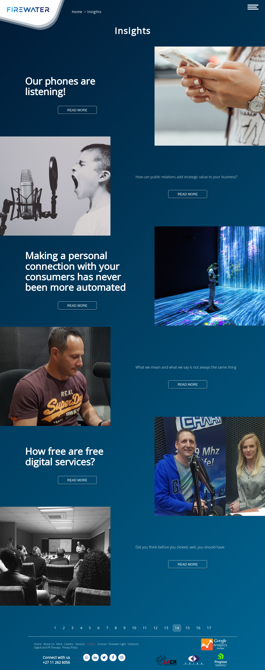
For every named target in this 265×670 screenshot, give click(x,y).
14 (177, 628)
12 (155, 628)
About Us (48, 644)
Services (80, 644)
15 (188, 628)
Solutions (133, 644)
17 (209, 628)
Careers (68, 644)
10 (134, 628)
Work (59, 644)
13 (166, 628)
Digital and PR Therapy (47, 648)
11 (145, 628)
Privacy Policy (70, 648)
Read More (77, 110)
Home (77, 11)
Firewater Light (117, 644)
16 (198, 628)
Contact (102, 644)
